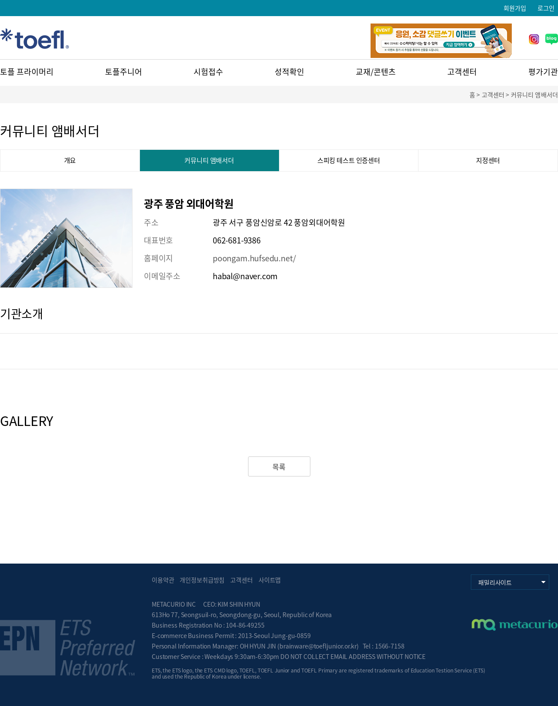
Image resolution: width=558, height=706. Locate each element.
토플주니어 (123, 72)
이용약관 (163, 579)
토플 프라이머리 (27, 72)
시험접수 (208, 72)
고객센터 (462, 72)
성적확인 (289, 72)
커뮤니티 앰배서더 (209, 160)
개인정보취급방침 (202, 579)
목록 (279, 466)
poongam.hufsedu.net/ (254, 258)
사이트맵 (270, 579)
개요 (70, 160)
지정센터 (488, 160)
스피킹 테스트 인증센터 (348, 160)
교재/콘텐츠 (376, 72)
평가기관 (543, 72)
